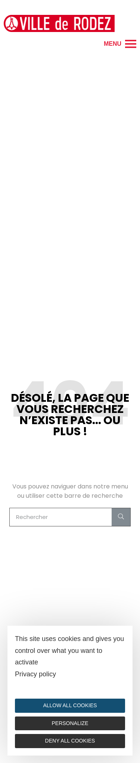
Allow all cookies (70, 705)
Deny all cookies (70, 741)
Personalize (70, 723)
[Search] (121, 517)
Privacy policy (35, 674)
